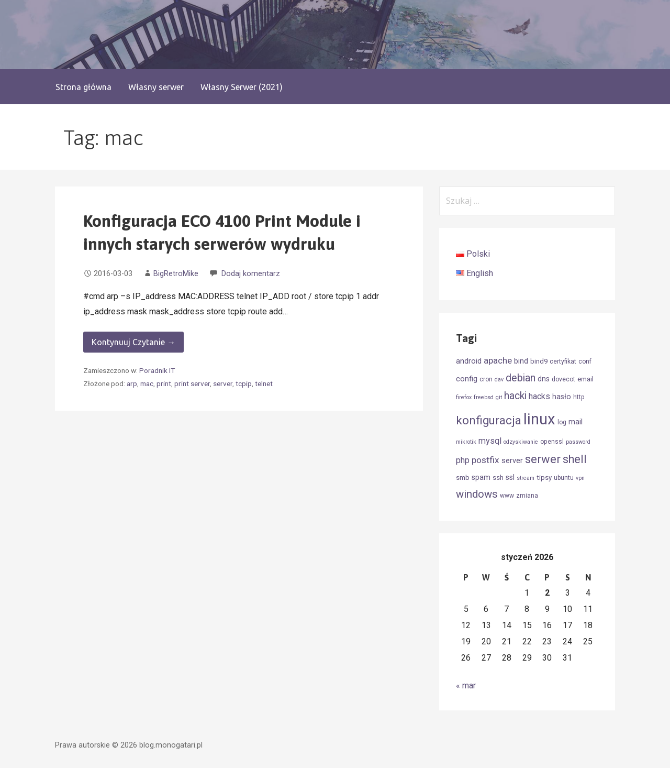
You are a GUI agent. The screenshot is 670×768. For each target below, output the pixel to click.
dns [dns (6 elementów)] (544, 379)
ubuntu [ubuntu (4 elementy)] (564, 477)
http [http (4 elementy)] (579, 397)
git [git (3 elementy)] (499, 397)
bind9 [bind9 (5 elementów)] (539, 361)
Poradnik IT (157, 370)
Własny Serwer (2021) (241, 87)
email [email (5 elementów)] (585, 379)
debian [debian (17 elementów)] (520, 378)
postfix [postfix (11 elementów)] (485, 460)
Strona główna (83, 87)
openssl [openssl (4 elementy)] (552, 441)
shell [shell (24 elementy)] (575, 459)
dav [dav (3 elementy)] (499, 379)
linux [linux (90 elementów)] (539, 419)
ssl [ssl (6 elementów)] (510, 477)
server (222, 383)
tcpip (244, 383)
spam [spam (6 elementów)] (481, 477)
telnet (264, 383)
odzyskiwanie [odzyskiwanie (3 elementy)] (521, 441)
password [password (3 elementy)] (578, 441)
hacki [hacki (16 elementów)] (515, 396)
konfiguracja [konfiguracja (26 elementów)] (488, 420)
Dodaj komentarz (250, 273)
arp (132, 383)
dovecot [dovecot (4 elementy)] (563, 379)
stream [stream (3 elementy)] (525, 478)
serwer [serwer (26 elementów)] (543, 459)
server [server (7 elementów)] (512, 460)
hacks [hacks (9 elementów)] (539, 396)
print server (192, 383)
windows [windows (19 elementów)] (477, 494)
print (164, 383)
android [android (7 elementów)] (469, 361)
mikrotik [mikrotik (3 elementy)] (466, 441)
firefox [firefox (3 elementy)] (464, 397)
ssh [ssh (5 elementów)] (498, 477)
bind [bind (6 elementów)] (521, 361)
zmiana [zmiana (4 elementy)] (527, 495)
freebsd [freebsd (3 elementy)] (484, 397)
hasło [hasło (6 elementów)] (561, 396)
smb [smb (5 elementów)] (463, 477)
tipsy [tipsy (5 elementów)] (544, 477)
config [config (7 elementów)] (466, 378)
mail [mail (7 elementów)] (575, 421)
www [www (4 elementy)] (507, 495)
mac (146, 383)
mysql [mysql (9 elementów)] (489, 441)
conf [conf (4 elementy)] (584, 361)
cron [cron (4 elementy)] (486, 379)
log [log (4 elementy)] (561, 422)
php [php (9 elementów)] (463, 460)
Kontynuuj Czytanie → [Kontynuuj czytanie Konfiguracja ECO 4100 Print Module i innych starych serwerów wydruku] (133, 342)
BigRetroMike (175, 273)
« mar (466, 685)
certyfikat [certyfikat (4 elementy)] (563, 361)
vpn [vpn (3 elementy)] (580, 478)
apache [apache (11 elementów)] (498, 360)
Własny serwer (156, 87)
